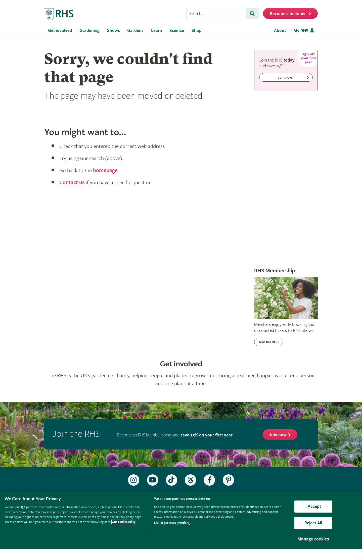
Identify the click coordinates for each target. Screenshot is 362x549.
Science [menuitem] (176, 30)
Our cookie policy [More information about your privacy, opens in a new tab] (123, 522)
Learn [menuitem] (156, 30)
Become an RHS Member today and (175, 435)
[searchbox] (216, 13)
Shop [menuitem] (197, 30)
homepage (105, 170)
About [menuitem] (280, 30)
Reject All (313, 523)
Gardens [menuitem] (135, 30)
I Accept (313, 506)
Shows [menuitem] (113, 30)
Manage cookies (313, 539)
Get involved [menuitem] (60, 30)
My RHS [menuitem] (300, 30)
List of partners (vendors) (172, 523)
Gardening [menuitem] (89, 30)
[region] (181, 520)
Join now (278, 434)
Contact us (71, 182)
